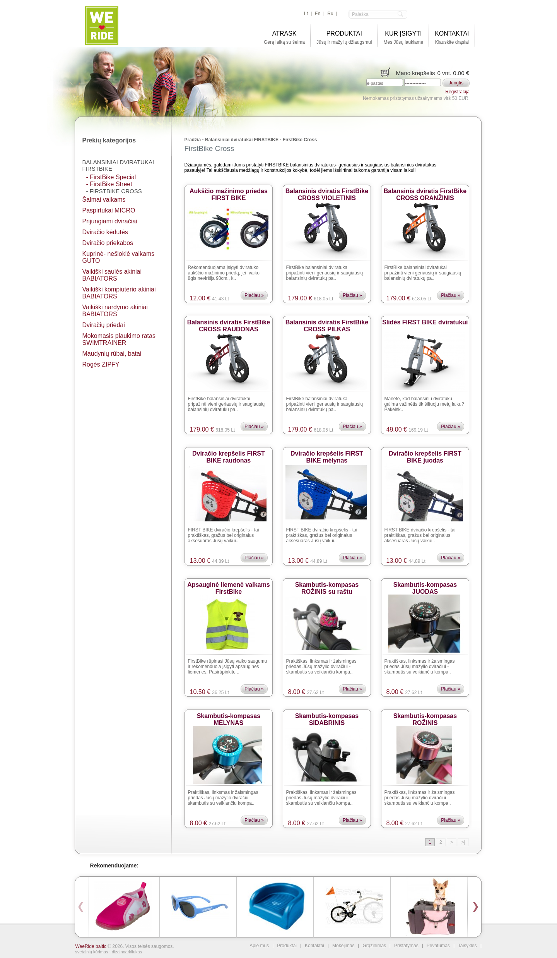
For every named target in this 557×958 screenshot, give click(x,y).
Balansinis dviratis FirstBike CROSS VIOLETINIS (326, 192)
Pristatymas (406, 946)
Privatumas (438, 946)
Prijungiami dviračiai (109, 221)
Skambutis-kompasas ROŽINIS (425, 717)
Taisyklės (467, 946)
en (318, 13)
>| (463, 842)
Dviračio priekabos (107, 243)
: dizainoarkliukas (125, 951)
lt (306, 13)
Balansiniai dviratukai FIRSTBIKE (118, 165)
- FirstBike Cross (114, 191)
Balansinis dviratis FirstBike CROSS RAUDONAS (228, 323)
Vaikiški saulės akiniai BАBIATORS (112, 275)
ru (330, 13)
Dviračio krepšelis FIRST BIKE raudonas (228, 454)
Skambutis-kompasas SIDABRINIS (327, 717)
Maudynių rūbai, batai (112, 353)
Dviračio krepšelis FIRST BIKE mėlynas (326, 454)
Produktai (287, 946)
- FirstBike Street (109, 184)
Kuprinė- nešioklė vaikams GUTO (118, 257)
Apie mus (259, 946)
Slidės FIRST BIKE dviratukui (425, 322)
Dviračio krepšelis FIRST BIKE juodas (425, 454)
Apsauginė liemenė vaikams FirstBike (228, 585)
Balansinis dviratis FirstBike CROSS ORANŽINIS (425, 192)
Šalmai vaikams (104, 199)
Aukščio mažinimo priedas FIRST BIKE (229, 192)
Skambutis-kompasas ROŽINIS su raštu (327, 585)
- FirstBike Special (111, 177)
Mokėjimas (343, 946)
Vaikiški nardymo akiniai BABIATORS (115, 310)
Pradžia (193, 139)
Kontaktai (314, 946)
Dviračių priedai (103, 325)
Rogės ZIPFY (101, 364)
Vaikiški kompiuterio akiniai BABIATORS (119, 293)
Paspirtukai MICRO (108, 210)
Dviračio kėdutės (105, 232)
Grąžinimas (374, 946)
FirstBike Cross (300, 139)
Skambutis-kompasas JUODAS (425, 585)
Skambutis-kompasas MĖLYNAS (229, 717)
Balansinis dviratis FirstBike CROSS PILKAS (326, 323)
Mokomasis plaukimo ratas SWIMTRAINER (118, 339)
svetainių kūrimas (91, 951)
